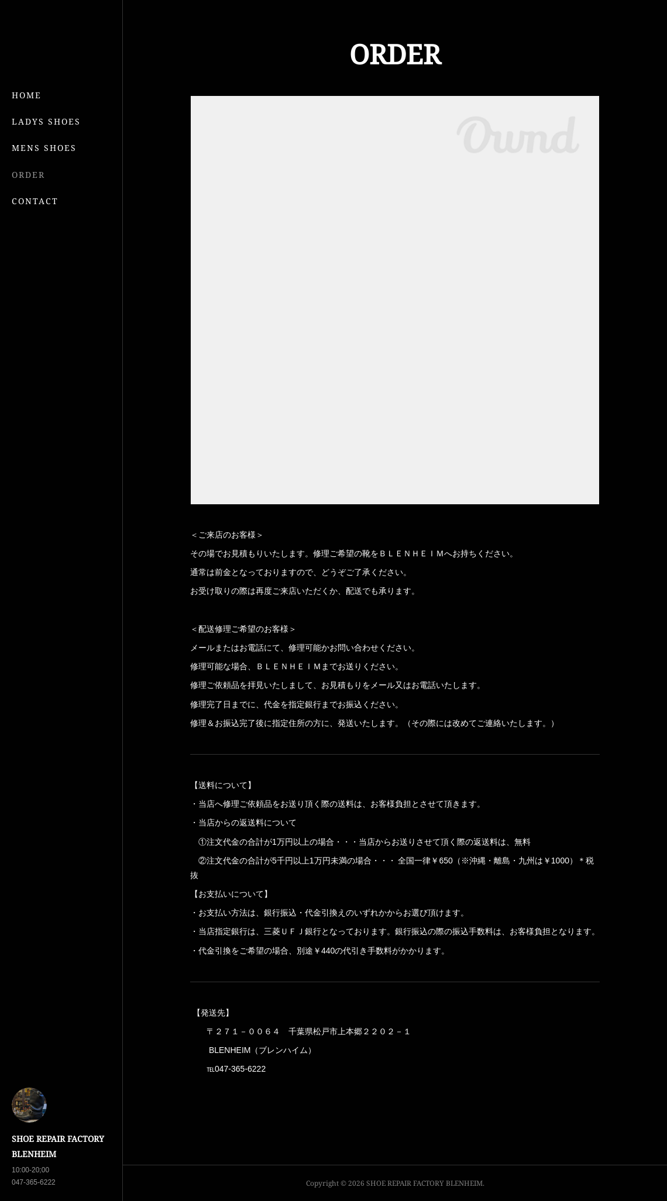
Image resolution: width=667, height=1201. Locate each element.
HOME (27, 95)
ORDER (28, 174)
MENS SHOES (44, 147)
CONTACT (35, 201)
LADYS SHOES (46, 121)
